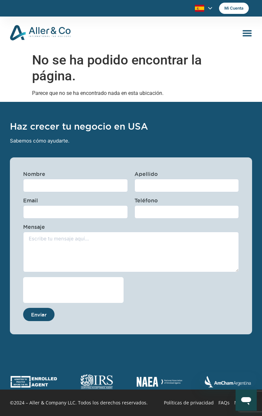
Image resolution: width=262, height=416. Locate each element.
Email (30, 200)
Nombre (34, 174)
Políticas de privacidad (189, 402)
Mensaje (34, 227)
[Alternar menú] (247, 33)
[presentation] (73, 290)
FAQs (224, 402)
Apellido (146, 174)
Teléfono (146, 200)
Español (199, 8)
